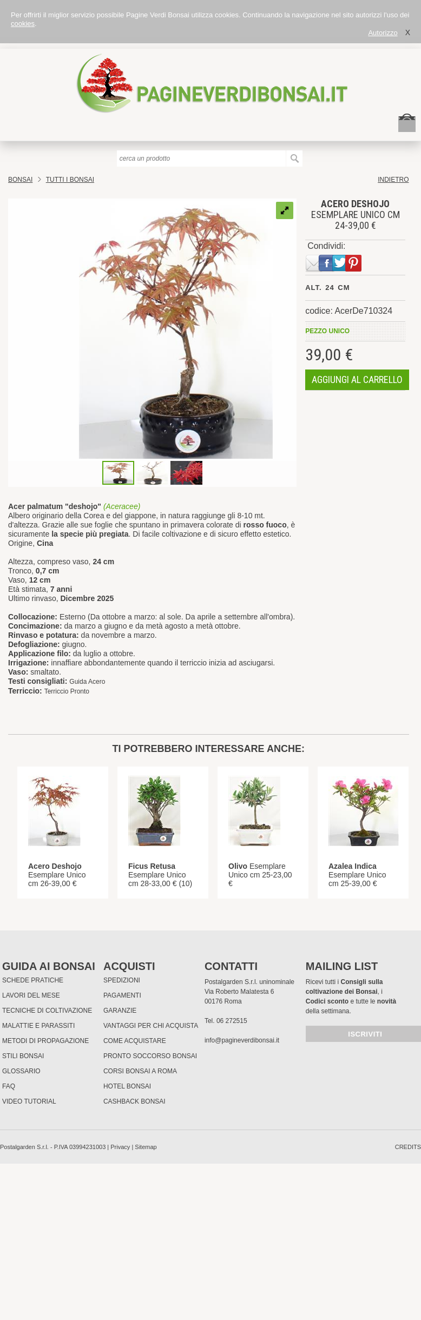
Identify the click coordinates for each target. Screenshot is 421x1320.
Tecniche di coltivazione (47, 1010)
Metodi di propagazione (45, 1041)
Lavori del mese (31, 995)
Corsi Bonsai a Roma (140, 1071)
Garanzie (119, 1010)
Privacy (120, 1147)
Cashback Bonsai (134, 1101)
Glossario (21, 1071)
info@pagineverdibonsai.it (242, 1040)
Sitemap (145, 1147)
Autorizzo (382, 33)
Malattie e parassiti (38, 1025)
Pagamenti (122, 995)
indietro (393, 179)
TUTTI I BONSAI (70, 179)
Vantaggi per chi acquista (150, 1025)
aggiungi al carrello (357, 379)
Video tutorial (29, 1101)
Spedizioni (121, 980)
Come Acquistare (134, 1041)
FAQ (8, 1086)
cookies (23, 23)
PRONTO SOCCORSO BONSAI (150, 1056)
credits (408, 1147)
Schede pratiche (32, 980)
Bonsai (20, 179)
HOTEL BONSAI (127, 1086)
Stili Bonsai (23, 1056)
